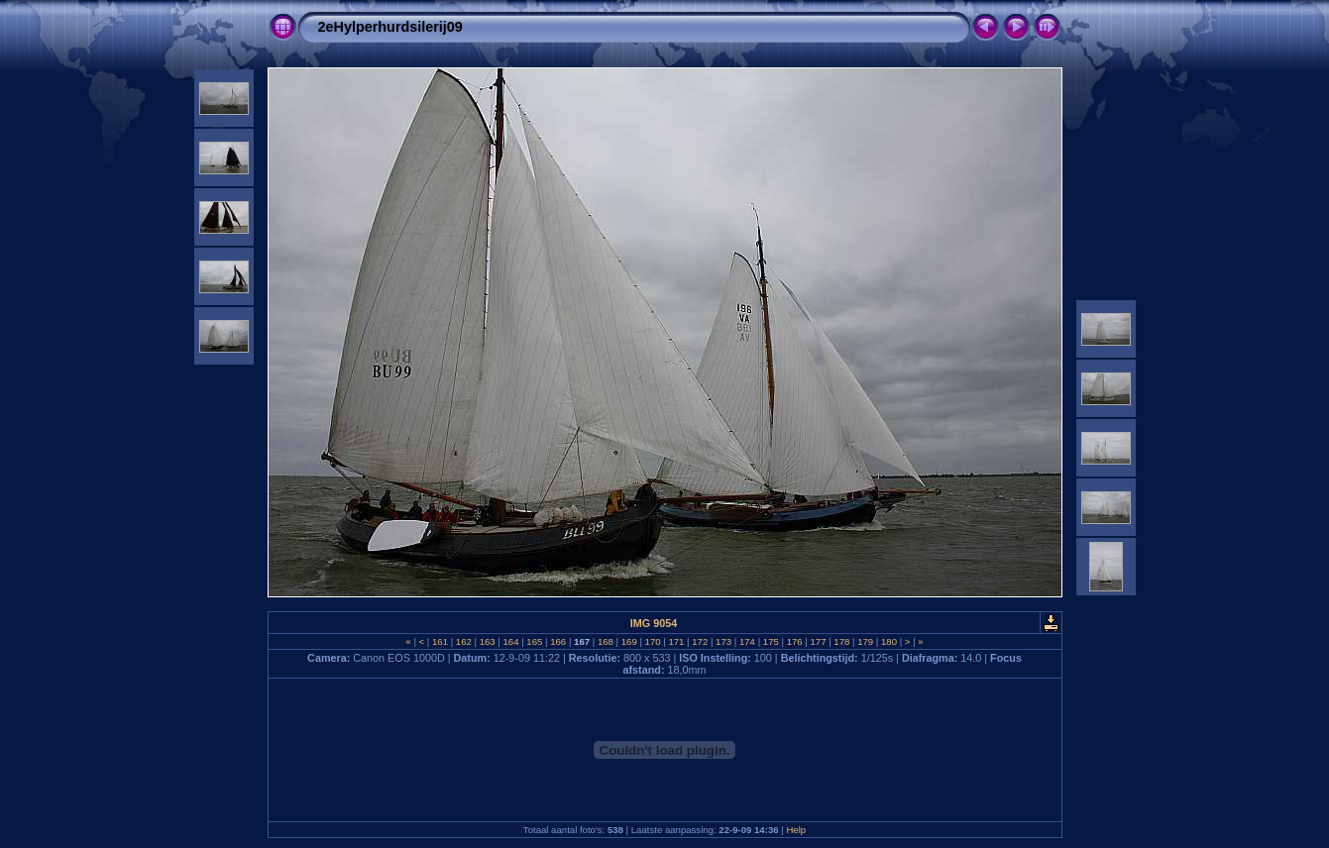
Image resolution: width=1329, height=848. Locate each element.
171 (676, 641)
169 (628, 641)
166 (558, 641)
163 (487, 641)
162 (463, 641)
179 (865, 641)
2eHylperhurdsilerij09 (390, 27)
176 (794, 641)
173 (723, 641)
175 (770, 641)
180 (888, 641)
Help (796, 829)
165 (534, 641)
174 (746, 641)
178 (841, 641)
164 (510, 641)
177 (818, 641)
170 (652, 641)
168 (605, 641)
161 (439, 641)
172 (700, 641)
